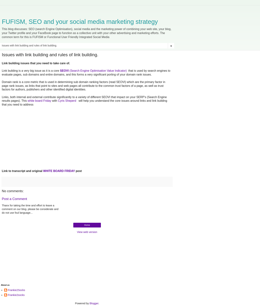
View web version (87, 232)
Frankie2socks (16, 295)
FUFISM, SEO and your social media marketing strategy (80, 21)
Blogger (94, 303)
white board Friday (39, 100)
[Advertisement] (87, 10)
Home (87, 225)
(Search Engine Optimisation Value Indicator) (93, 70)
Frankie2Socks (16, 290)
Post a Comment (14, 199)
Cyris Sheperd (67, 100)
